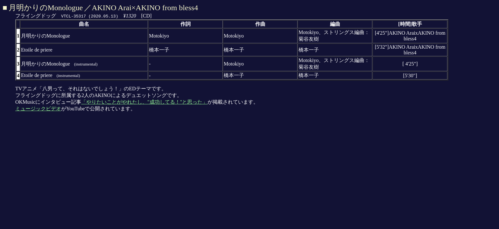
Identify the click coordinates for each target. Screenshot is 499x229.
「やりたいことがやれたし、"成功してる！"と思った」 (144, 102)
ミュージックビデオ (38, 108)
